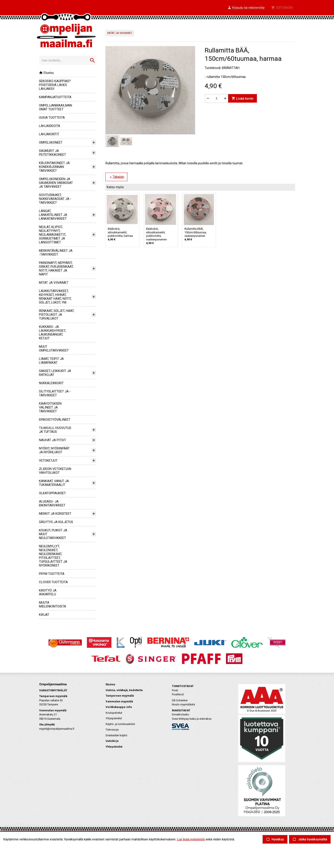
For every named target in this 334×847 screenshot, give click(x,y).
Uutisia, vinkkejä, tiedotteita (124, 690)
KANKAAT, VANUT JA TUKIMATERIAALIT (54, 483)
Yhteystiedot (114, 746)
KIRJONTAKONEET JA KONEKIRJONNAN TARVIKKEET (54, 167)
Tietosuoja (112, 729)
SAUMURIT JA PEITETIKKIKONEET (52, 153)
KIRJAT (44, 615)
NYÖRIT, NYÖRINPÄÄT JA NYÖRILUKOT (54, 450)
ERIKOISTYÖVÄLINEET (54, 419)
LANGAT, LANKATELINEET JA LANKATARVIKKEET (53, 215)
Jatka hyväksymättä (309, 839)
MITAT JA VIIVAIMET (53, 283)
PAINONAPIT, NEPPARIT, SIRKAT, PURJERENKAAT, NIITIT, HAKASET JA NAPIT (56, 268)
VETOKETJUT (48, 460)
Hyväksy (275, 839)
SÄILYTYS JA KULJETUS (56, 522)
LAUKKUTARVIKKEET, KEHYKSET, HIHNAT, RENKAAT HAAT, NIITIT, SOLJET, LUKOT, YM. (55, 296)
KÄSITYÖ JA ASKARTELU (47, 592)
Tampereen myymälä (120, 695)
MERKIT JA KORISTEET (55, 514)
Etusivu (46, 73)
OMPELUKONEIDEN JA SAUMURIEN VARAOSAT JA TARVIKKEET (56, 183)
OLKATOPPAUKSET (52, 493)
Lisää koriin (242, 98)
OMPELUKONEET (50, 142)
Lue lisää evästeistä (191, 839)
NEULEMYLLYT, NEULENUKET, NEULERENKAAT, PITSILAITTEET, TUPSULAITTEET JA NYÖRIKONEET (53, 555)
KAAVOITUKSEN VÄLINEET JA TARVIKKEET (50, 407)
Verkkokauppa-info (119, 707)
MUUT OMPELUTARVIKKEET (54, 348)
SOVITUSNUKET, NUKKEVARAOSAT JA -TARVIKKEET (55, 199)
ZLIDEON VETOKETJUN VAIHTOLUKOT (55, 471)
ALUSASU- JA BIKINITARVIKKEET (52, 503)
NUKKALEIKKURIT (51, 383)
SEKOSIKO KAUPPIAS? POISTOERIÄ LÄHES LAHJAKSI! (55, 85)
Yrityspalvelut (114, 718)
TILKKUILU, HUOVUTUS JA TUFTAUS (55, 430)
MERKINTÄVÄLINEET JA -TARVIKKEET (55, 252)
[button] (246, 8)
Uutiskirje (112, 740)
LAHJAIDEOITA (49, 126)
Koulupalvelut (114, 712)
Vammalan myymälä (119, 701)
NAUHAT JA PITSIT (52, 440)
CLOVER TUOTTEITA (53, 582)
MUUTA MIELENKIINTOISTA (52, 604)
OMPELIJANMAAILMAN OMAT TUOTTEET (55, 107)
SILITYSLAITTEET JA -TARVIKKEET (55, 393)
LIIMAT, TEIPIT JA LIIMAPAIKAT (51, 361)
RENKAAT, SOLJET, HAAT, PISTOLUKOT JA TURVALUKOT (56, 314)
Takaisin (116, 177)
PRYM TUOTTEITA (51, 574)
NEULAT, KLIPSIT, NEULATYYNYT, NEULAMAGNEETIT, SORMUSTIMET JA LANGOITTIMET (52, 234)
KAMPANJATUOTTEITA (55, 97)
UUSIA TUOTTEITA (52, 117)
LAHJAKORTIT (49, 134)
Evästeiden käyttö (116, 735)
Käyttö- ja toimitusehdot (120, 724)
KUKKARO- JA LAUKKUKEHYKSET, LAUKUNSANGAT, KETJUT (52, 332)
